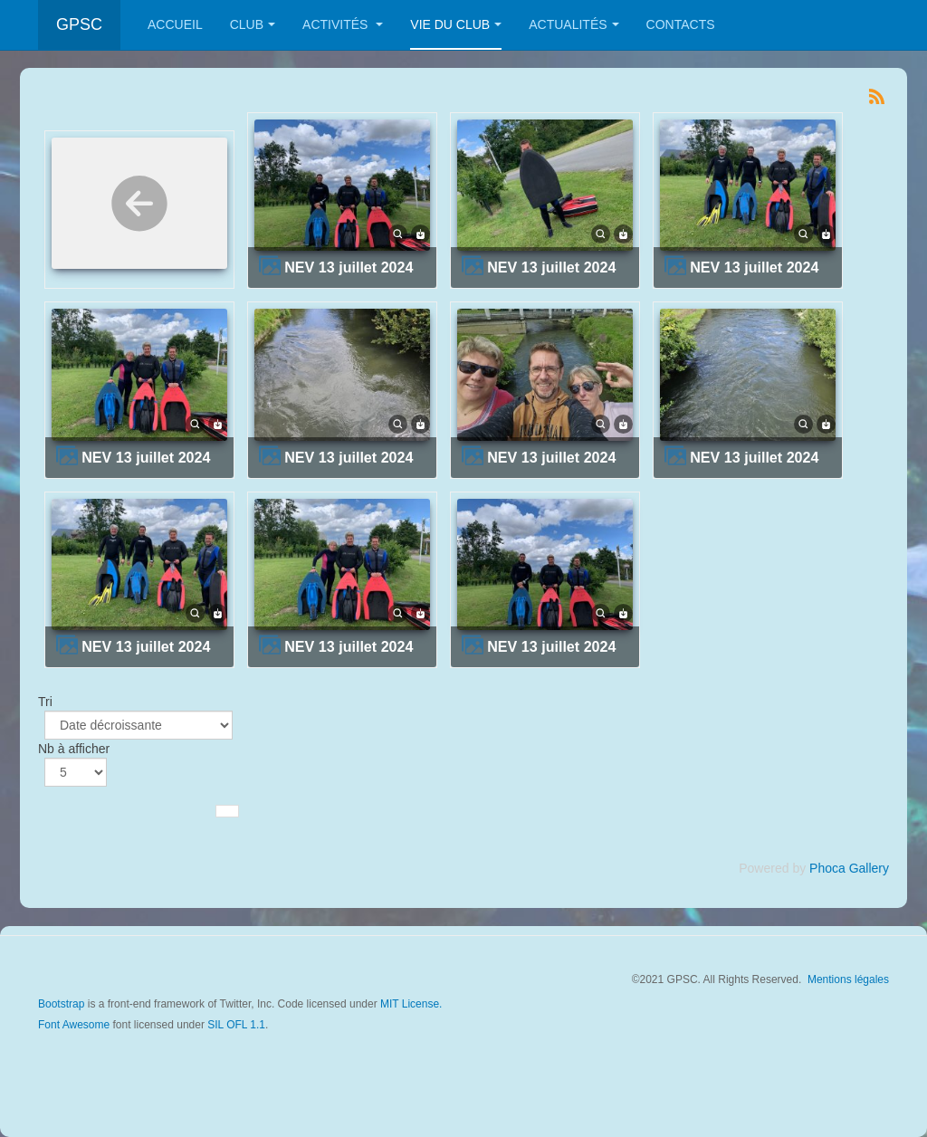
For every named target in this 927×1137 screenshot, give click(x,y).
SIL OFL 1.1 (236, 1024)
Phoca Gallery (849, 868)
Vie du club (456, 24)
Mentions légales (848, 979)
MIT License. (411, 1004)
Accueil (175, 24)
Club (252, 24)
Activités (342, 24)
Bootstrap (61, 1004)
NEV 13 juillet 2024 (348, 267)
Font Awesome (74, 1024)
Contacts (680, 24)
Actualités (573, 24)
